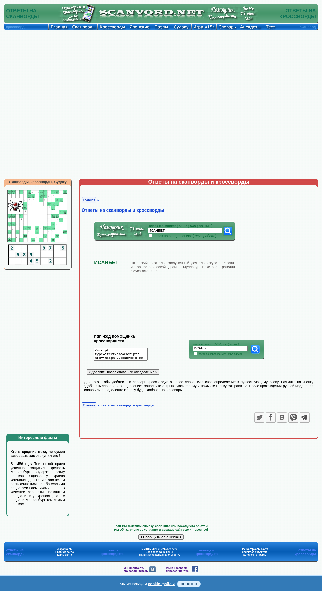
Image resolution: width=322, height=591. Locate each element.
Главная (89, 200)
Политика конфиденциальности (159, 554)
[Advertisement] (161, 68)
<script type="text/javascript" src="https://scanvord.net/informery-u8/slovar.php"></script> (124, 355)
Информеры (64, 549)
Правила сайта (64, 552)
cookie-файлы (161, 584)
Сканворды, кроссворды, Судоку (38, 182)
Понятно (189, 584)
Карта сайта (64, 554)
